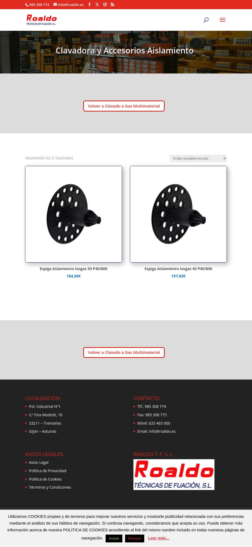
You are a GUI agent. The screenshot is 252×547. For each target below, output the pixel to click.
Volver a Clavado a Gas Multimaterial (124, 106)
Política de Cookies (45, 479)
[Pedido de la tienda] (198, 158)
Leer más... (158, 538)
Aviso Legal (38, 462)
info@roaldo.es (162, 431)
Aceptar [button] (114, 538)
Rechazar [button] (134, 538)
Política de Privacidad (47, 470)
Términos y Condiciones (50, 487)
